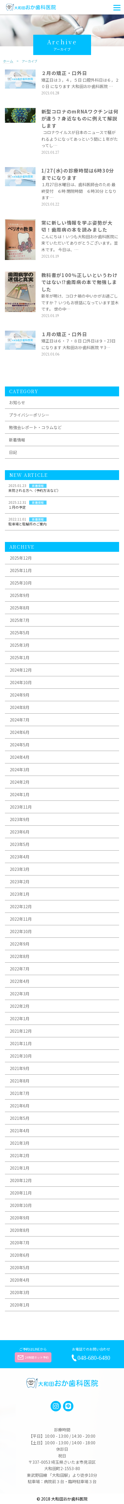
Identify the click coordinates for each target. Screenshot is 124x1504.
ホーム (8, 61)
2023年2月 (19, 881)
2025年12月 (21, 558)
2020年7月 (19, 1242)
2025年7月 (19, 620)
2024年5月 (19, 745)
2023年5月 (19, 844)
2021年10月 (21, 1056)
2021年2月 (19, 1155)
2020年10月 (21, 1205)
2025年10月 (21, 583)
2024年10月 (21, 682)
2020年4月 (19, 1280)
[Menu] (116, 7)
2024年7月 (19, 720)
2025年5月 (19, 632)
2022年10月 (21, 931)
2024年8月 (19, 707)
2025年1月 (19, 657)
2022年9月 (19, 944)
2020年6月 (19, 1255)
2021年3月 (19, 1143)
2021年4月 (19, 1130)
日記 (13, 452)
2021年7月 (19, 1093)
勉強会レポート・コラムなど (35, 427)
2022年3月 (19, 993)
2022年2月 (19, 1006)
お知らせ (17, 402)
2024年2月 (19, 782)
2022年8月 (19, 956)
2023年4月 (19, 857)
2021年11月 (21, 1043)
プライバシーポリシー (29, 415)
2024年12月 (21, 670)
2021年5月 (19, 1118)
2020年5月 (19, 1267)
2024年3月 (19, 769)
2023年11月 (21, 807)
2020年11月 (21, 1193)
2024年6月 (19, 732)
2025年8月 (19, 608)
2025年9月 (19, 595)
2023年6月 (19, 832)
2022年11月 (21, 919)
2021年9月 (19, 1068)
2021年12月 (21, 1031)
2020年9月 (19, 1218)
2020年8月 (19, 1230)
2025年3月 (19, 645)
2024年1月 (19, 794)
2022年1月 (19, 1018)
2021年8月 (19, 1081)
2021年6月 (19, 1106)
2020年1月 (19, 1305)
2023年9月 (19, 819)
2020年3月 (19, 1292)
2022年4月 (19, 981)
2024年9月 (19, 695)
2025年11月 (21, 570)
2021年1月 (19, 1168)
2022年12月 (21, 906)
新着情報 (17, 440)
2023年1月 (19, 894)
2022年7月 (19, 969)
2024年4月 (19, 757)
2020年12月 (21, 1180)
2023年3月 (19, 869)
